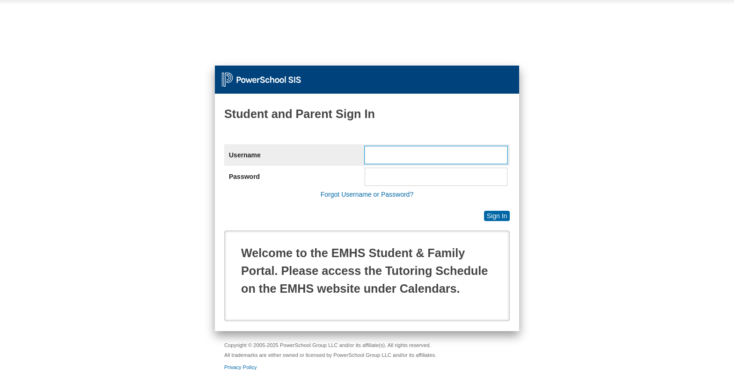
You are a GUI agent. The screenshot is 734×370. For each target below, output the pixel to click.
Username (245, 155)
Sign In (497, 216)
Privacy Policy (240, 367)
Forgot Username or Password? (367, 194)
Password (244, 176)
